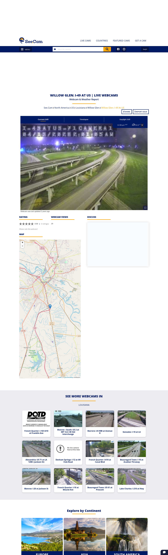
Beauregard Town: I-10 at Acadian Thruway (131, 461)
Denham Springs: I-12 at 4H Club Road (68, 461)
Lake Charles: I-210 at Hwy (131, 489)
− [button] (22, 246)
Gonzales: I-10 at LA (132, 432)
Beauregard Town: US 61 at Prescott (99, 488)
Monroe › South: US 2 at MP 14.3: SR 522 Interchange (68, 432)
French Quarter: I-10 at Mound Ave (68, 488)
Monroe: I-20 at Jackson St (36, 489)
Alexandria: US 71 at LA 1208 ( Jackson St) (36, 461)
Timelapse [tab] (84, 119)
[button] (142, 125)
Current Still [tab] (43, 119)
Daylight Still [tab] (125, 119)
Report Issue (141, 112)
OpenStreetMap (68, 377)
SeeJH (145, 49)
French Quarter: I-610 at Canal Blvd (100, 461)
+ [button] (22, 242)
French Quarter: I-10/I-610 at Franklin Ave (36, 432)
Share (126, 112)
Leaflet (60, 377)
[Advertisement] (84, 17)
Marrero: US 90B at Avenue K (99, 432)
